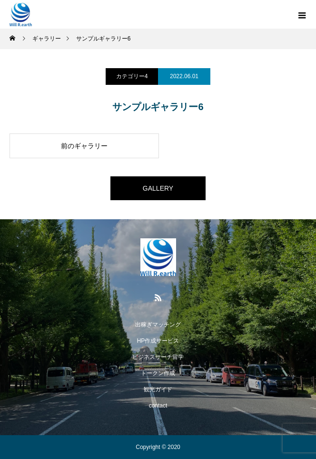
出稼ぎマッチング (158, 324)
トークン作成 (158, 373)
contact (158, 405)
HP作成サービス (158, 340)
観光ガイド (158, 389)
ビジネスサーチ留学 (158, 357)
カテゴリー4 (132, 76)
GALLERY (158, 188)
